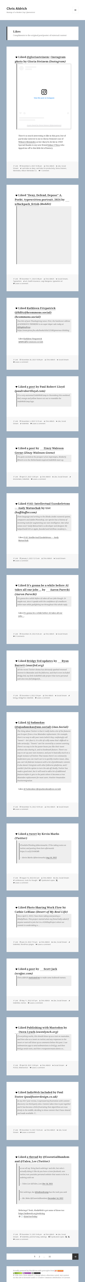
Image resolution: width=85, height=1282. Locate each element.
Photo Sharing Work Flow (44, 907)
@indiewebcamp (42, 1192)
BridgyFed (22, 698)
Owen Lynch (25, 1032)
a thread (32, 1157)
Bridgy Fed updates (40, 661)
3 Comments (19, 636)
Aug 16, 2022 (51, 857)
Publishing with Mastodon (45, 1027)
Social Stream (63, 279)
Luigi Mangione (46, 281)
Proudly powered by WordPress (25, 1271)
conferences (19, 880)
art (26, 281)
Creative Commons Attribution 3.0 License (54, 1277)
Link (16, 166)
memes (23, 1003)
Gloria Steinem (61, 168)
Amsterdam (17, 479)
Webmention (23, 1068)
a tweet (32, 834)
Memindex (17, 171)
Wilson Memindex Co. (29, 171)
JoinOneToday (35, 1237)
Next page (75, 1257)
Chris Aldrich (17, 8)
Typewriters (17, 281)
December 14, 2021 (55, 1198)
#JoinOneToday (30, 1216)
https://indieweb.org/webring (31, 1213)
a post (31, 386)
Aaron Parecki (58, 590)
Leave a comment (21, 283)
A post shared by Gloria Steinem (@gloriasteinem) (44, 125)
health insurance (34, 281)
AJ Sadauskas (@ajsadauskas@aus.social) (42, 789)
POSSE (15, 1068)
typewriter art (58, 281)
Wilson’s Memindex (27, 142)
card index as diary (28, 168)
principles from (52, 1271)
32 (50, 1256)
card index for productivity (45, 168)
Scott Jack (48, 969)
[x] (56, 880)
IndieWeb (25, 423)
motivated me (34, 977)
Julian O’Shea (54, 145)
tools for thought (31, 880)
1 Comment (45, 171)
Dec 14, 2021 (47, 1183)
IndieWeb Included (39, 1092)
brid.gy (15, 698)
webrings (43, 1237)
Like (59, 166)
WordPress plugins (27, 944)
